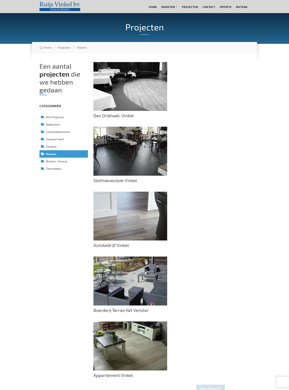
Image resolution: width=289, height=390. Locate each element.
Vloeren (51, 154)
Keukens (51, 146)
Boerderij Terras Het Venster (201, 180)
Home (153, 7)
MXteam (241, 7)
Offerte (226, 7)
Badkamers (53, 124)
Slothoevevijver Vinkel (195, 115)
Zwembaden (53, 169)
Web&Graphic (243, 375)
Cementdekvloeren (58, 132)
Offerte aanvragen (227, 295)
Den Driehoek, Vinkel (113, 115)
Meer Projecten (210, 259)
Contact (209, 7)
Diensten (168, 7)
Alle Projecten (55, 117)
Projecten (190, 7)
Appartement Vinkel (113, 245)
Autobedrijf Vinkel (111, 180)
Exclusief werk (55, 139)
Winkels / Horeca (56, 161)
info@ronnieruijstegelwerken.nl (61, 340)
